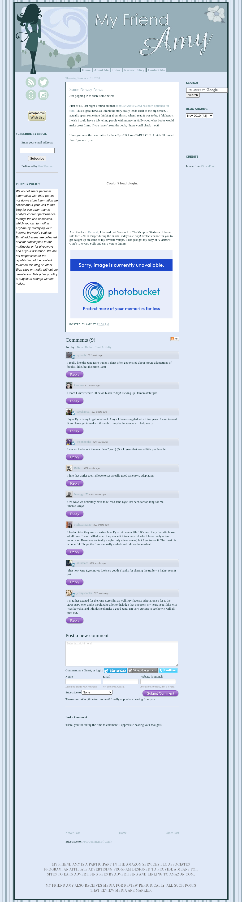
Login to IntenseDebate (115, 670)
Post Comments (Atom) (97, 841)
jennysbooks (84, 593)
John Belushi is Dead (129, 105)
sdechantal (83, 411)
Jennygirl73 (81, 494)
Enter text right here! (121, 653)
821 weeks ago (95, 355)
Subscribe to (88, 692)
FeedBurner (45, 166)
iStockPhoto (208, 166)
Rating (89, 347)
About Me (101, 70)
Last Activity (103, 347)
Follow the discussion (174, 339)
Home (86, 70)
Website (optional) (151, 676)
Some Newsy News (86, 89)
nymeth (81, 355)
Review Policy (134, 70)
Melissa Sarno (82, 524)
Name (69, 676)
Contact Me (156, 70)
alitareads (82, 563)
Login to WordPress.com (143, 670)
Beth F (78, 468)
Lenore (78, 385)
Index (116, 70)
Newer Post (72, 833)
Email (106, 676)
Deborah (93, 232)
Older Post (172, 833)
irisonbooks (84, 441)
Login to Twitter (168, 670)
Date (80, 347)
